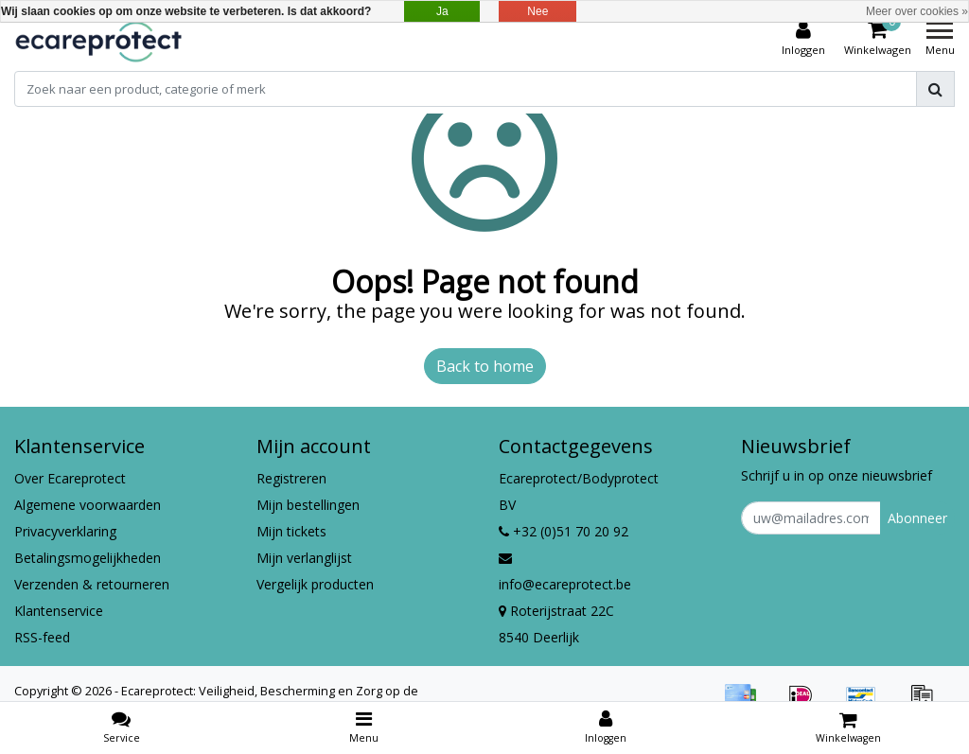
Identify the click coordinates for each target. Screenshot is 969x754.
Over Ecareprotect (70, 478)
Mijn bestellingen (308, 505)
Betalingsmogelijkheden (87, 558)
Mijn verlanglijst (304, 558)
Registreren (291, 478)
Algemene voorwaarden (87, 505)
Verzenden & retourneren (91, 584)
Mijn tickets (291, 531)
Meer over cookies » (917, 11)
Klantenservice (58, 611)
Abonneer (917, 518)
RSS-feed (42, 637)
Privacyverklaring (65, 531)
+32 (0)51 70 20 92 (563, 531)
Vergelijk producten (315, 584)
